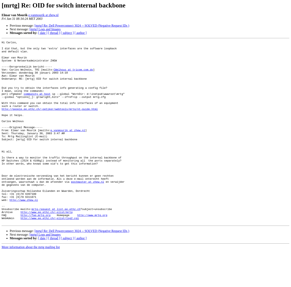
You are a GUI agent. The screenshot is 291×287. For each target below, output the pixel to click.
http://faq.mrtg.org (36, 250)
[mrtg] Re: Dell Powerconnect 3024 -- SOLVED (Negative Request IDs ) (82, 25)
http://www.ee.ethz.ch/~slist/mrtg (47, 246)
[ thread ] (54, 33)
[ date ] (42, 33)
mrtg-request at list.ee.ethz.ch (56, 243)
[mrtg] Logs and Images (45, 29)
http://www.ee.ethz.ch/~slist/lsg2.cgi (50, 254)
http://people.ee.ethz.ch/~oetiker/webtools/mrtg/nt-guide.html (50, 123)
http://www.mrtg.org (92, 250)
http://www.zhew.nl (23, 232)
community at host (37, 105)
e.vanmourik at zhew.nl (43, 15)
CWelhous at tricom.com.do (73, 75)
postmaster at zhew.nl (87, 210)
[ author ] (81, 33)
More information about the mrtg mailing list (31, 283)
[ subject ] (67, 33)
